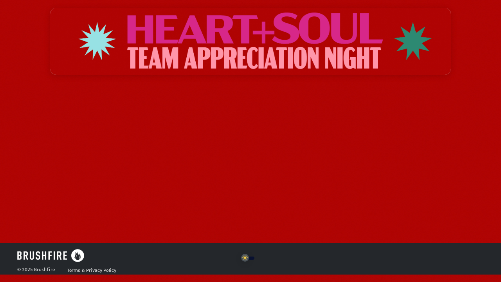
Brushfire (44, 270)
